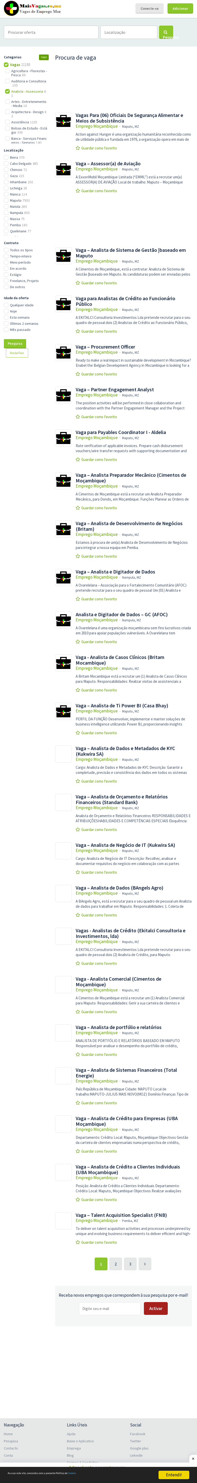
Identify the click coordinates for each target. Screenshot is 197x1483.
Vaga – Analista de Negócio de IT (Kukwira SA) (125, 845)
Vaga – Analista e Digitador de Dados (115, 572)
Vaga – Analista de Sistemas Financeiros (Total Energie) (126, 1072)
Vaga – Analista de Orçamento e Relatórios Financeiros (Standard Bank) (122, 799)
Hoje (13, 311)
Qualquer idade (22, 305)
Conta (8, 1452)
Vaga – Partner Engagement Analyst (115, 389)
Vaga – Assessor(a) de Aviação (108, 163)
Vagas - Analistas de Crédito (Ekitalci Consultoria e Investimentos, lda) (130, 933)
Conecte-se (150, 8)
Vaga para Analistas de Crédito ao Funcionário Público (125, 301)
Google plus (139, 1445)
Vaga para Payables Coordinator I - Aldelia (121, 432)
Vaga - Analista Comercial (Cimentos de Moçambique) (118, 981)
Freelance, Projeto (24, 280)
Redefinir (17, 353)
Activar (155, 1308)
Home (8, 1430)
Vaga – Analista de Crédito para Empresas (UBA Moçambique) (127, 1121)
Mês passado (20, 329)
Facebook (137, 1430)
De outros (17, 287)
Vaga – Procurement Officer (105, 347)
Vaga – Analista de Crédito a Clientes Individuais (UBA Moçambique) (128, 1169)
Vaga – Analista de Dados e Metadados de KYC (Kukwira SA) (125, 751)
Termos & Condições (82, 1459)
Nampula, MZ (131, 577)
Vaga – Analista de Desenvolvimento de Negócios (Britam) (129, 526)
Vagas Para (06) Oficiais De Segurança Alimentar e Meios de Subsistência (129, 118)
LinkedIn (136, 1452)
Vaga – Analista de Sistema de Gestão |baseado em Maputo (131, 252)
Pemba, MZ (130, 1221)
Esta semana (19, 317)
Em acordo (18, 268)
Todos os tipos (21, 250)
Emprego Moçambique (97, 126)
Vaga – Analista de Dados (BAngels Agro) (119, 888)
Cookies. (117, 1475)
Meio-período (20, 262)
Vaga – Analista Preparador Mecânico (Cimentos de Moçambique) (131, 477)
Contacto (11, 1445)
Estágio (16, 274)
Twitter (135, 1438)
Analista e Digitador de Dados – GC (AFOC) (122, 614)
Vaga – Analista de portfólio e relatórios (119, 1027)
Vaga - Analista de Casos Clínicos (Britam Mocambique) (120, 660)
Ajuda (71, 1430)
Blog (70, 1452)
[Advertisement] (29, 447)
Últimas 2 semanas (24, 323)
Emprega (74, 1445)
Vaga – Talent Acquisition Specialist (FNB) (121, 1215)
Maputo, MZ (130, 126)
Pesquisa (15, 343)
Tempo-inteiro (21, 256)
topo (44, 57)
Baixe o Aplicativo (80, 1438)
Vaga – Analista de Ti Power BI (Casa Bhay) (122, 705)
